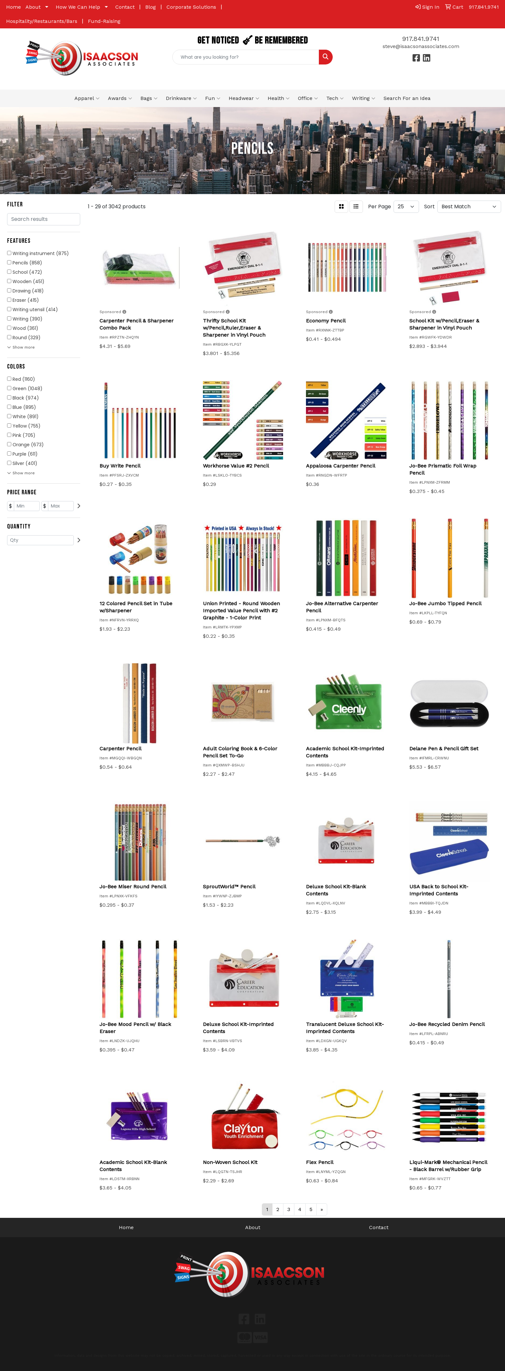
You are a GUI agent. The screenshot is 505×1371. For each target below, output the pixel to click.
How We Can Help (78, 7)
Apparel (87, 98)
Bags (148, 98)
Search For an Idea (407, 98)
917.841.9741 (420, 39)
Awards (120, 98)
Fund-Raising (104, 21)
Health (279, 98)
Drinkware (181, 98)
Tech (335, 98)
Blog (150, 7)
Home (13, 7)
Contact (125, 7)
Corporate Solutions (191, 7)
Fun (212, 98)
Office (308, 98)
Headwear (244, 98)
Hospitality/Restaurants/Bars (41, 21)
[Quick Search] (245, 57)
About (33, 7)
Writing (363, 98)
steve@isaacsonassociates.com (421, 46)
